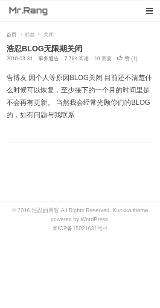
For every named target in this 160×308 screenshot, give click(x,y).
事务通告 (48, 59)
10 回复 (103, 59)
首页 (11, 35)
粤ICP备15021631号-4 (80, 228)
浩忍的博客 (45, 210)
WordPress (94, 219)
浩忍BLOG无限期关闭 (44, 48)
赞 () (127, 59)
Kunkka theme (130, 210)
